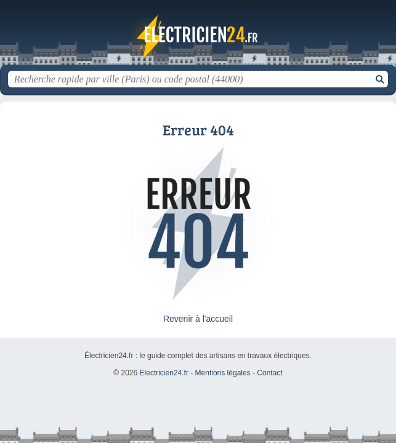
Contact (269, 373)
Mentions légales (223, 373)
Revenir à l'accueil (198, 319)
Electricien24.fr (198, 37)
